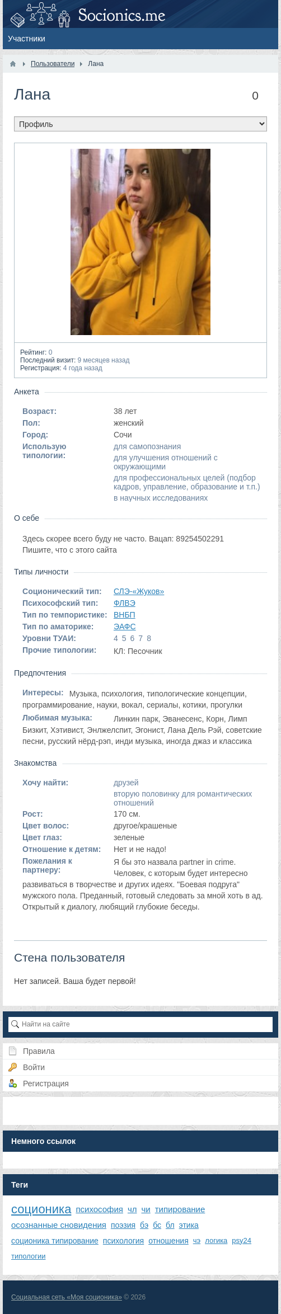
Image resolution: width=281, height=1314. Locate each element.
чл (132, 1209)
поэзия (123, 1225)
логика (216, 1240)
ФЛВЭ (124, 603)
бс (157, 1225)
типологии (28, 1256)
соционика (41, 1209)
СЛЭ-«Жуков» (139, 591)
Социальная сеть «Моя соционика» (66, 1297)
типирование (180, 1209)
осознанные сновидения (58, 1225)
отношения (168, 1240)
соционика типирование (55, 1240)
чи (146, 1209)
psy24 (241, 1240)
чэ (196, 1240)
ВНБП (124, 614)
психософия (99, 1209)
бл (170, 1225)
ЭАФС (125, 626)
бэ (144, 1225)
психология (123, 1240)
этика (189, 1225)
